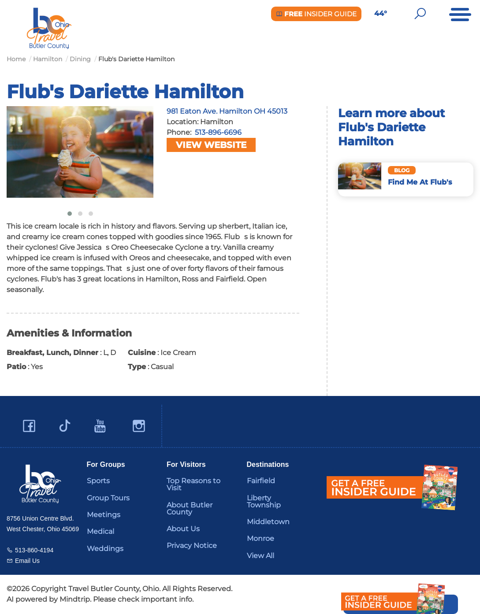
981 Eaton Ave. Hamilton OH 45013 (227, 111)
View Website (211, 145)
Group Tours (108, 498)
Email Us (27, 560)
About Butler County (189, 508)
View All (260, 555)
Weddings (105, 548)
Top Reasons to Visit (193, 484)
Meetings (103, 514)
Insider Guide (316, 14)
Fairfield (261, 481)
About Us (183, 529)
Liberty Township (264, 501)
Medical (100, 531)
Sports (98, 481)
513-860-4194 (34, 550)
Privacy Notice (192, 545)
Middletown (268, 522)
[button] (69, 213)
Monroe (260, 538)
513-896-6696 (218, 132)
